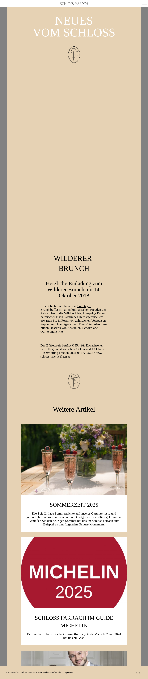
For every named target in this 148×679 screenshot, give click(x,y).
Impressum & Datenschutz (117, 661)
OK (138, 672)
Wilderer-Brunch (74, 100)
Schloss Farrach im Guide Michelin (74, 459)
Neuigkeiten (116, 653)
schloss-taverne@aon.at (56, 194)
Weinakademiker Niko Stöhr (74, 572)
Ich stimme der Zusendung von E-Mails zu (76, 661)
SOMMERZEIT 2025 (74, 342)
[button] (144, 3)
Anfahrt (113, 656)
